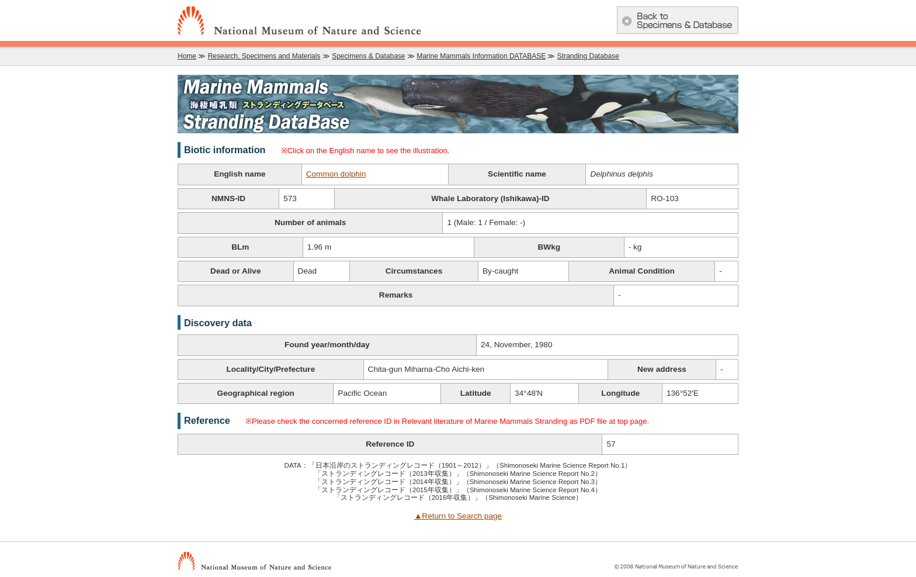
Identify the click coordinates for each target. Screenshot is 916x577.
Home (187, 56)
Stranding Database (588, 56)
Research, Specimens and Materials (264, 56)
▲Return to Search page (458, 516)
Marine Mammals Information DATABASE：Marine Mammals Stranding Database (458, 104)
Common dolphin (336, 174)
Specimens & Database (368, 56)
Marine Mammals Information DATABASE (481, 56)
